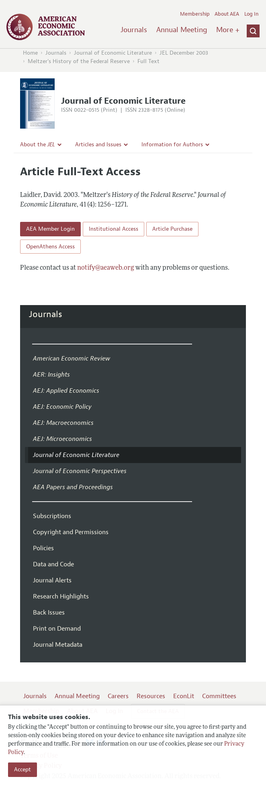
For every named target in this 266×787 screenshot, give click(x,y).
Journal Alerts (52, 580)
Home (30, 52)
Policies (43, 548)
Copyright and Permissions (70, 532)
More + (227, 29)
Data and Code (53, 564)
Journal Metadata (57, 645)
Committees (219, 696)
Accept (22, 769)
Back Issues (49, 613)
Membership (195, 14)
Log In (251, 14)
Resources (151, 696)
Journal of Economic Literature (113, 52)
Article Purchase (172, 228)
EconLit (183, 696)
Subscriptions (52, 516)
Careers (118, 696)
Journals (134, 29)
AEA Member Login (50, 228)
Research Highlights (61, 596)
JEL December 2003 (184, 52)
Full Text (148, 61)
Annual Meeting (181, 29)
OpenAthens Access (50, 246)
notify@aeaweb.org (105, 268)
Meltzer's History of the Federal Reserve (79, 61)
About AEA (227, 14)
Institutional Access (113, 228)
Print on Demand (57, 629)
